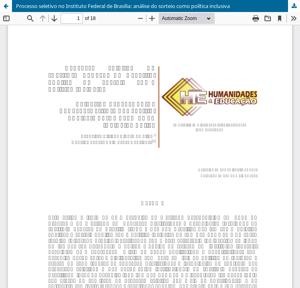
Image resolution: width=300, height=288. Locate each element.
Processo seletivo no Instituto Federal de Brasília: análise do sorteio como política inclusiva (123, 6)
